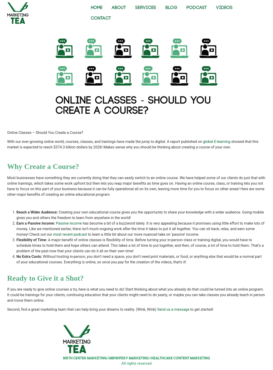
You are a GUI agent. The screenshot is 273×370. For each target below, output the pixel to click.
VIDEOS (224, 7)
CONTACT (101, 18)
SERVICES (145, 7)
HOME (97, 7)
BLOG (171, 7)
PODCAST (196, 7)
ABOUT (119, 7)
